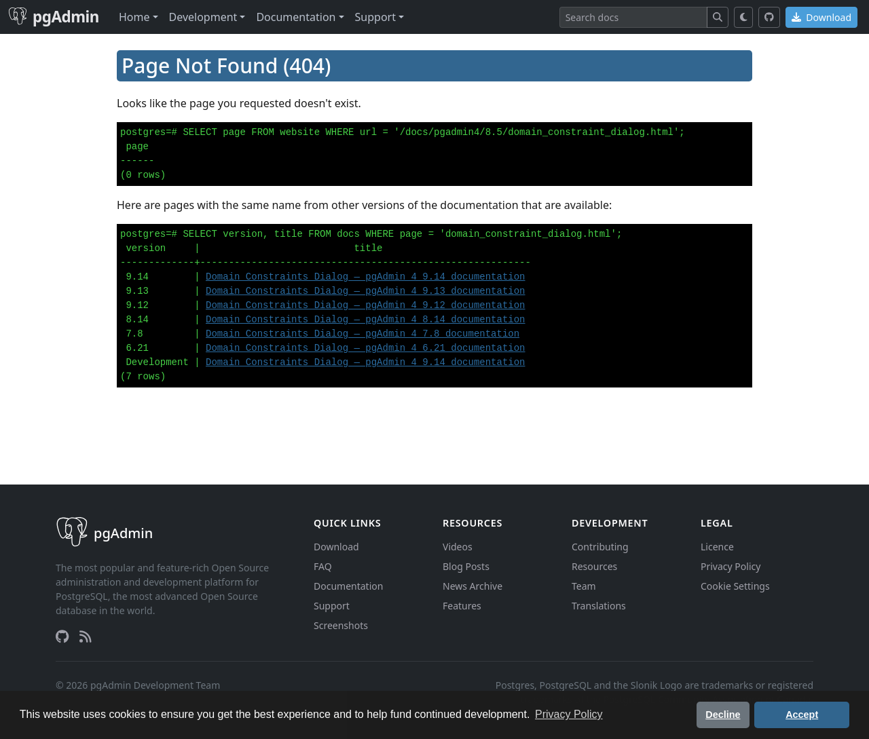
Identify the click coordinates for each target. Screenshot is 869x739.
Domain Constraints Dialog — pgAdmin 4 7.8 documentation (362, 333)
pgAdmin (53, 16)
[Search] (633, 17)
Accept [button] (801, 714)
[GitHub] (769, 17)
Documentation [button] (295, 17)
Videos (458, 546)
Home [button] (134, 17)
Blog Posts (466, 566)
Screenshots (341, 625)
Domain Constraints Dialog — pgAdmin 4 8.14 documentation (365, 319)
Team (584, 586)
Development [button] (203, 17)
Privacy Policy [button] (569, 714)
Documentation (348, 586)
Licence (717, 546)
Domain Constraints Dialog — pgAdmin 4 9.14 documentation (365, 276)
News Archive (472, 586)
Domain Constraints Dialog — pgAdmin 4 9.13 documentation (365, 291)
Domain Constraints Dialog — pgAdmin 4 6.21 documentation (365, 348)
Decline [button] (722, 714)
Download (821, 17)
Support (332, 605)
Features (462, 605)
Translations (599, 605)
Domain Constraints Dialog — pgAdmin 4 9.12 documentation (365, 305)
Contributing (600, 546)
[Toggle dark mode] (744, 17)
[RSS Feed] (85, 636)
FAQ (323, 566)
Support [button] (375, 17)
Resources (594, 566)
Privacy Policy (730, 566)
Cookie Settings (735, 586)
